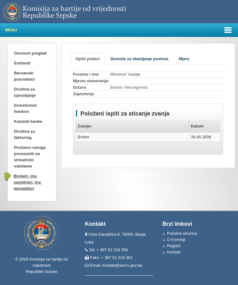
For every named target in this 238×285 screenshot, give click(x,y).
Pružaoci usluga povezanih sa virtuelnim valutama (30, 156)
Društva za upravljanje (25, 92)
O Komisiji (176, 239)
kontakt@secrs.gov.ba (122, 265)
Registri (174, 245)
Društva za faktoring (24, 134)
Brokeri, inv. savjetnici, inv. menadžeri (28, 182)
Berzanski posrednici (24, 76)
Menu (11, 30)
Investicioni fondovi (25, 108)
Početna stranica (182, 233)
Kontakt (174, 252)
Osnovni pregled (30, 53)
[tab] (88, 59)
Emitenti (22, 63)
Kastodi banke (28, 121)
